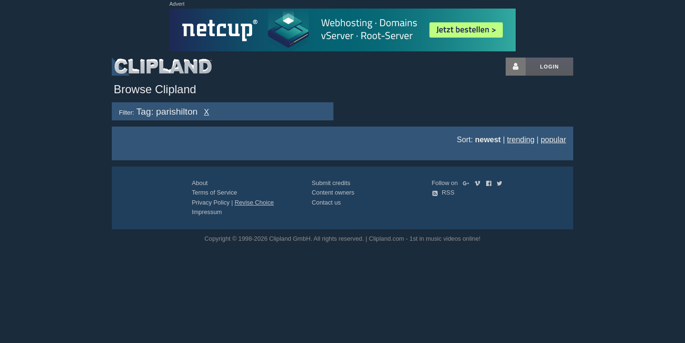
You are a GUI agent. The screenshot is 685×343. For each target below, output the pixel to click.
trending (521, 140)
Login (549, 66)
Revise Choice (254, 202)
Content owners (333, 192)
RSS (443, 192)
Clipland (162, 67)
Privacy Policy (211, 202)
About (199, 182)
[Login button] (516, 67)
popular (553, 140)
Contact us (326, 202)
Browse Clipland (155, 89)
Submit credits (331, 182)
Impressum (207, 212)
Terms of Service (214, 192)
